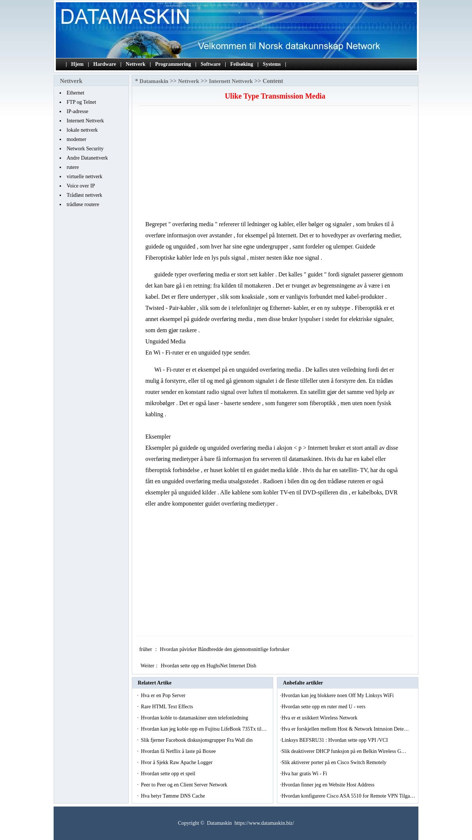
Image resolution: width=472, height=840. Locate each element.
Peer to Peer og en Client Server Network (185, 785)
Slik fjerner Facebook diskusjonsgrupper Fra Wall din (197, 740)
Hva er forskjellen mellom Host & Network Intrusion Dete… (345, 729)
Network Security (85, 148)
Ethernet (75, 93)
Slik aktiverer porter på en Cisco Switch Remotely (334, 762)
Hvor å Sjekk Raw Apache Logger (177, 762)
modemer (76, 139)
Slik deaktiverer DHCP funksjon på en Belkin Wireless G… (343, 751)
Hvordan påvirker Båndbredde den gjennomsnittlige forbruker (225, 649)
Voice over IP (81, 186)
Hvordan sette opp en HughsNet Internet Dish (209, 666)
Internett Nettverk (85, 121)
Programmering (173, 64)
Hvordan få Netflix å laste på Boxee (179, 751)
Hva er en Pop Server (163, 695)
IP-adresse (77, 111)
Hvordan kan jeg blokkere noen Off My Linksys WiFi (338, 695)
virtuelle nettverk (84, 176)
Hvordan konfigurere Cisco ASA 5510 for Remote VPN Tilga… (348, 796)
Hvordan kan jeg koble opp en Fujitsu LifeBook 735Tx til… (204, 729)
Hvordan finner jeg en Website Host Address (328, 785)
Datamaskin (154, 81)
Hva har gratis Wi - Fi (304, 773)
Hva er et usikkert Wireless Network (320, 718)
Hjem (77, 64)
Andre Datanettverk (87, 158)
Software (210, 64)
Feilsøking (241, 64)
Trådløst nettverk (84, 195)
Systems (272, 64)
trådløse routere (83, 204)
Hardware (104, 64)
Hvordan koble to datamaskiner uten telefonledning (195, 718)
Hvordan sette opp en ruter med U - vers (324, 706)
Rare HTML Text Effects (167, 706)
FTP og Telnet (81, 102)
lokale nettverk (82, 130)
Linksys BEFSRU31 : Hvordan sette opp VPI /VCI (335, 740)
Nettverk (136, 64)
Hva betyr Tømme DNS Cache (173, 796)
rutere (73, 167)
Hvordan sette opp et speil (169, 773)
